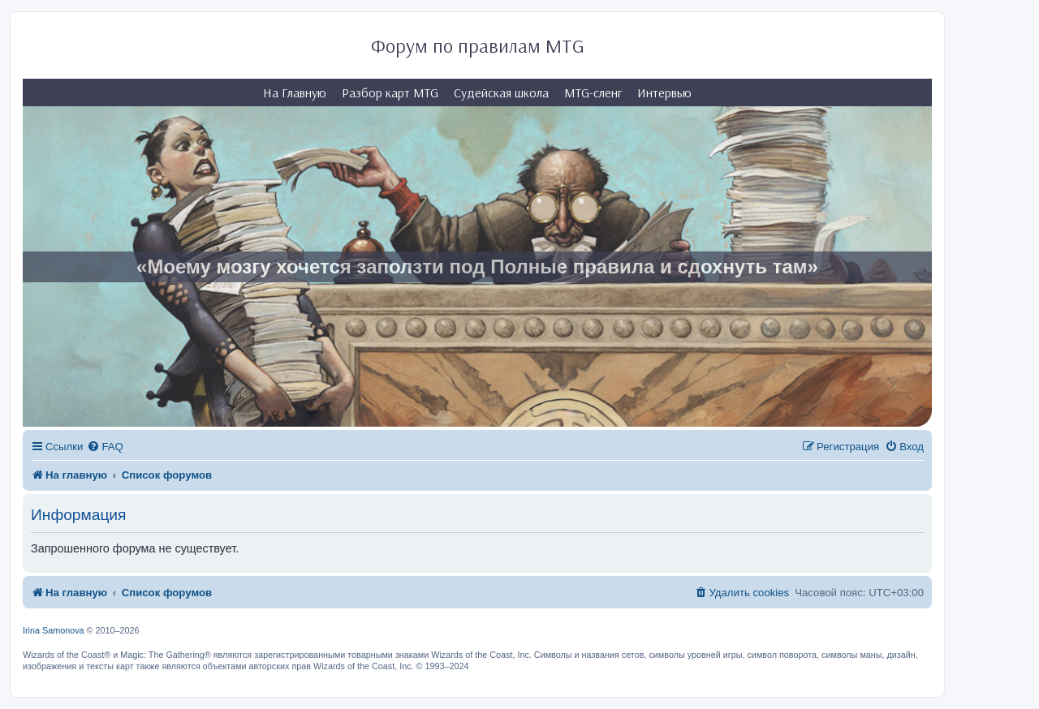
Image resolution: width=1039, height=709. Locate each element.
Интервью (664, 92)
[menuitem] (105, 446)
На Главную (294, 92)
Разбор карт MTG (390, 92)
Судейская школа (501, 92)
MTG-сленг (593, 92)
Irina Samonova (53, 630)
